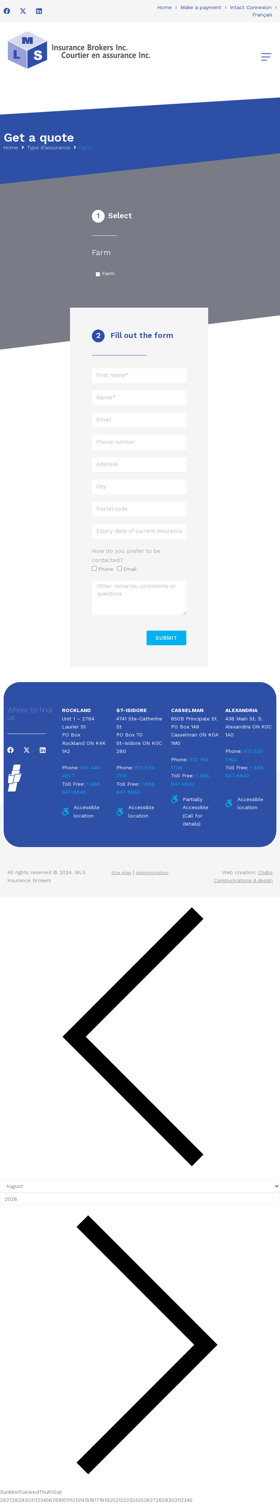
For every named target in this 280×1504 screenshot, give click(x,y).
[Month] (140, 1186)
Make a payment (200, 7)
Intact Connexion (251, 7)
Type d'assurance (48, 147)
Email (130, 569)
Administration (153, 872)
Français (262, 15)
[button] (266, 57)
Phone (105, 569)
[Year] (140, 1199)
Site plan (120, 872)
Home (164, 7)
